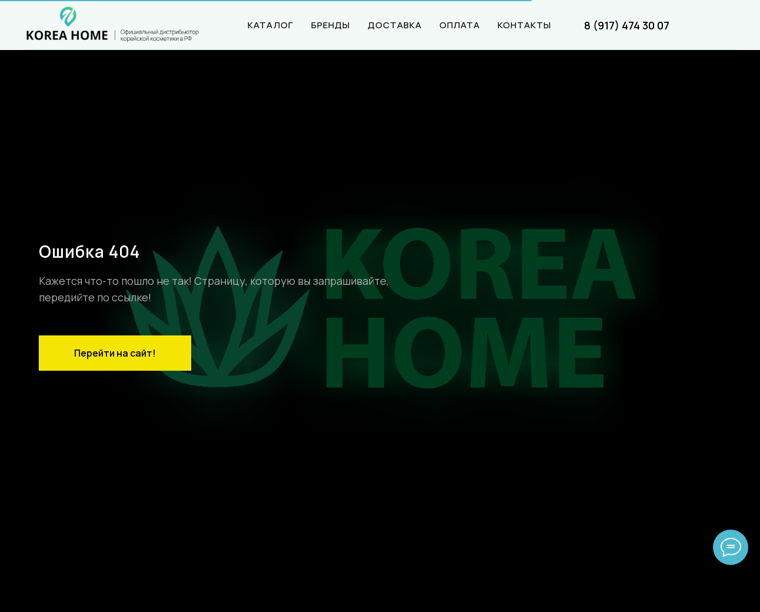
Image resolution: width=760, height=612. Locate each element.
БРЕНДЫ (330, 25)
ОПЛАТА (459, 25)
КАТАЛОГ (271, 25)
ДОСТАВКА (395, 25)
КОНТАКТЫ (524, 25)
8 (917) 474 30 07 (626, 25)
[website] (725, 25)
